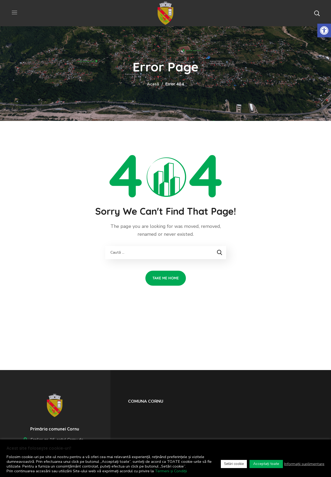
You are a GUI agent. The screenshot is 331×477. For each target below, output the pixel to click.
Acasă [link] (153, 84)
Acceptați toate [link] (266, 463)
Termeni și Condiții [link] (171, 471)
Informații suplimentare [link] (304, 463)
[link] (324, 30)
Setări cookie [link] (234, 463)
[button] (316, 13)
